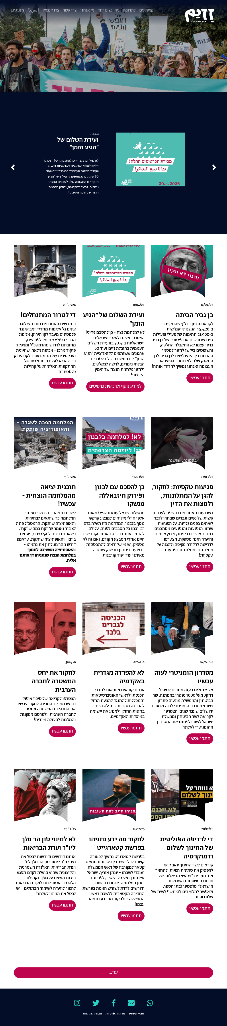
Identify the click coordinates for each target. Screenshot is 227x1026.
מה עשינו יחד (108, 10)
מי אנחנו (87, 10)
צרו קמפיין (51, 10)
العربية (33, 10)
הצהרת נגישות (92, 1013)
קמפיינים (146, 10)
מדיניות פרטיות (115, 1013)
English (17, 10)
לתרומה (129, 10)
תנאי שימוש (136, 1013)
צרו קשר (70, 10)
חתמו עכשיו (199, 378)
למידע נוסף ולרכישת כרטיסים (115, 386)
